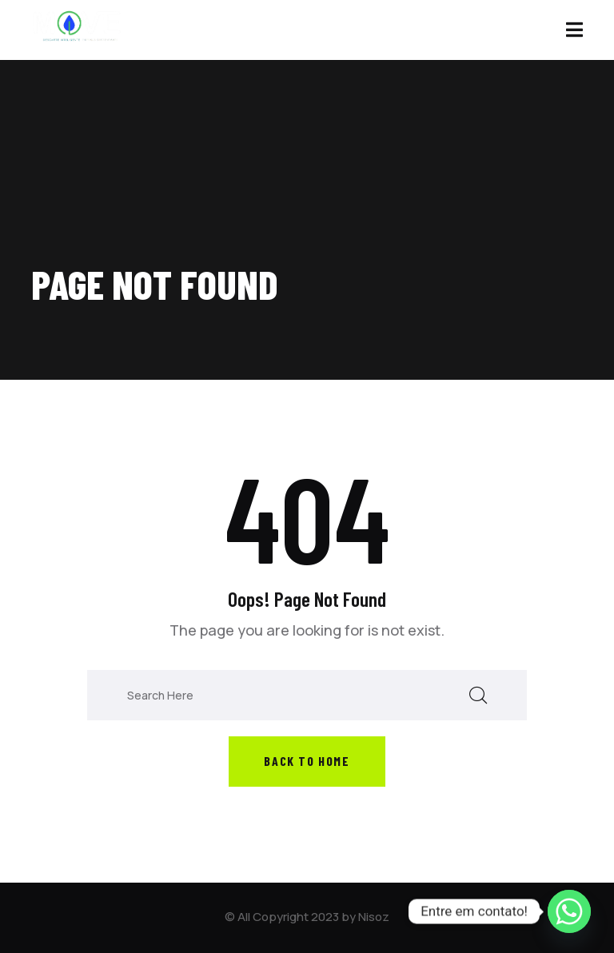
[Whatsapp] (569, 911)
